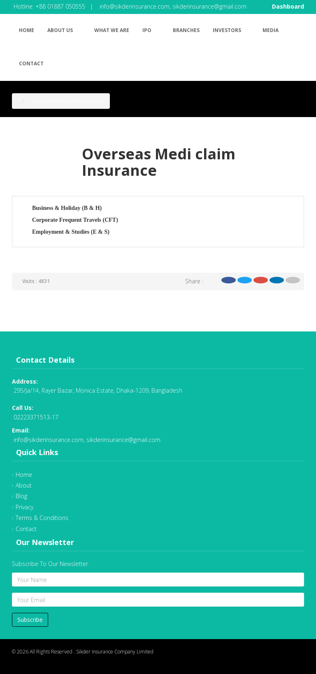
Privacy (24, 507)
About (24, 485)
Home (26, 30)
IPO (151, 29)
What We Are (111, 30)
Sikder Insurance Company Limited (114, 651)
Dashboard (288, 6)
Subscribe (30, 619)
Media (271, 30)
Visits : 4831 (36, 281)
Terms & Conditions (42, 518)
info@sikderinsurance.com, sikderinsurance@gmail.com (173, 6)
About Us (64, 29)
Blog (21, 496)
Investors (231, 29)
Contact (31, 63)
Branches (186, 30)
